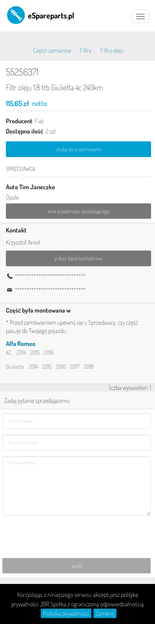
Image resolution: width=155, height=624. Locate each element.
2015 (35, 352)
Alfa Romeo (20, 344)
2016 (49, 352)
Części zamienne (52, 50)
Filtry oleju (112, 50)
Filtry (85, 50)
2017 (75, 366)
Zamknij (105, 613)
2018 (88, 366)
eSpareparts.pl (40, 15)
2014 (21, 352)
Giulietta (15, 366)
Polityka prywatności (66, 613)
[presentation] (62, 537)
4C (8, 352)
